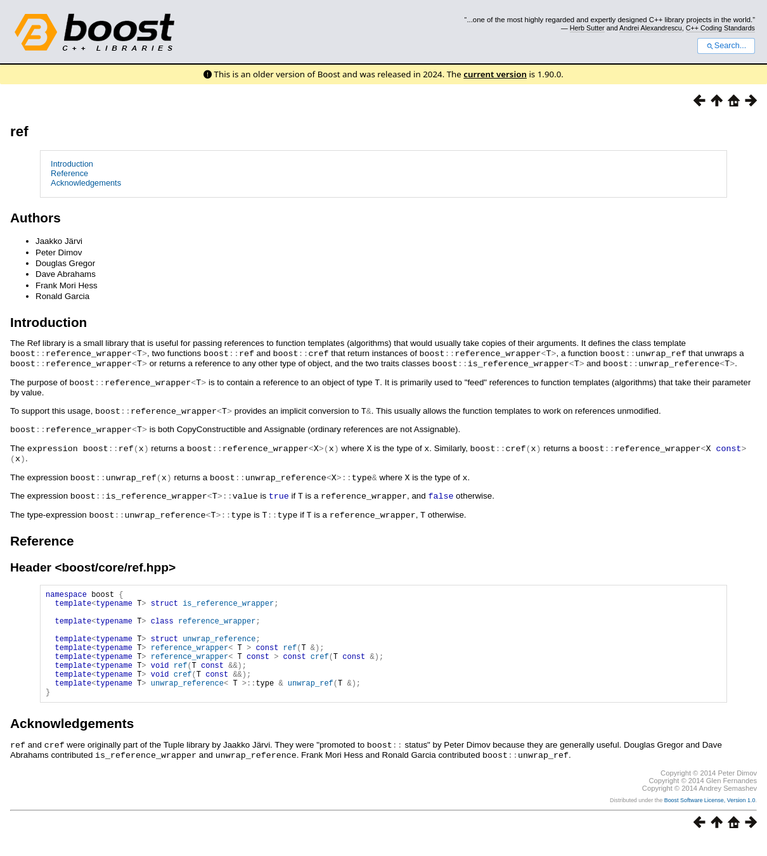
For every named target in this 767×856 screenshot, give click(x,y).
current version (495, 74)
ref (19, 131)
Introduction (72, 164)
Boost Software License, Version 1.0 (710, 815)
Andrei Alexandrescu (650, 28)
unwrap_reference (219, 643)
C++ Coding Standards (720, 28)
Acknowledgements (86, 183)
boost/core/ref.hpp (115, 561)
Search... (726, 45)
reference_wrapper (216, 621)
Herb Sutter (587, 28)
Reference (69, 173)
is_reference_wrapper (228, 600)
